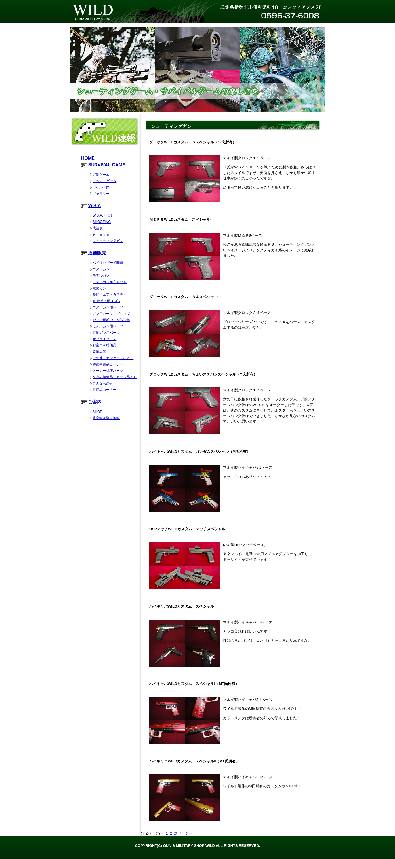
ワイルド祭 (101, 187)
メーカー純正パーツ (108, 371)
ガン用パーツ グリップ (111, 314)
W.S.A (94, 205)
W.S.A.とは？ (103, 215)
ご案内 (95, 401)
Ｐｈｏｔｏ (101, 235)
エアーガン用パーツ (108, 307)
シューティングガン (108, 241)
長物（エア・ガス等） (110, 294)
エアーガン (101, 269)
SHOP (97, 412)
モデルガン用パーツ (108, 326)
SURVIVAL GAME (106, 164)
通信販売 (97, 253)
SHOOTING (102, 222)
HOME (88, 158)
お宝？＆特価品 (104, 345)
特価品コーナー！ (106, 390)
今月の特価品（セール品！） (115, 377)
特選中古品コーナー (108, 364)
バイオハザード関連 (108, 263)
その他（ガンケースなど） (113, 358)
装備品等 (99, 352)
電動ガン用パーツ (106, 333)
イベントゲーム (104, 181)
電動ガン (99, 288)
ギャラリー (101, 194)
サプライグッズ (104, 339)
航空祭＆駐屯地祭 (106, 418)
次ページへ (183, 833)
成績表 (98, 228)
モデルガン (101, 275)
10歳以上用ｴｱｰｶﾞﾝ (106, 301)
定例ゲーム (101, 175)
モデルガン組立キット (110, 282)
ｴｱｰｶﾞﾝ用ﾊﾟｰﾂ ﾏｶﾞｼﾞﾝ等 (111, 320)
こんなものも (103, 383)
